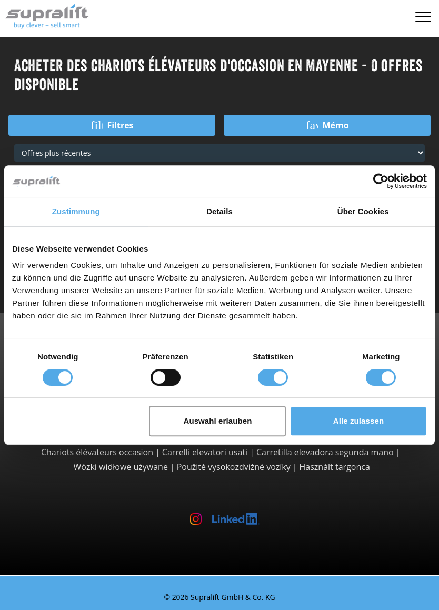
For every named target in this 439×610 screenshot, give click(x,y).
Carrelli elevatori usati (204, 452)
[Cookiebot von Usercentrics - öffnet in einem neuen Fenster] (381, 181)
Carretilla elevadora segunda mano (325, 452)
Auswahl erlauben (217, 420)
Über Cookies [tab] (363, 211)
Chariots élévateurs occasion (97, 452)
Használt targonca (335, 467)
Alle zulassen (358, 420)
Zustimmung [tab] (76, 211)
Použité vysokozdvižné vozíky (234, 467)
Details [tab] (219, 211)
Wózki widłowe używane (121, 467)
